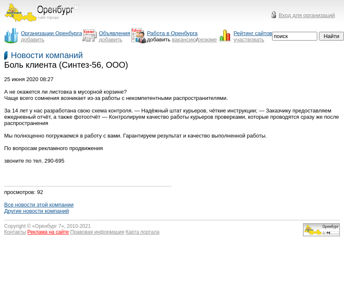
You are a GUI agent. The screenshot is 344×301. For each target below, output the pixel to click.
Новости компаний (47, 55)
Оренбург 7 (48, 226)
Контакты (15, 232)
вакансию (184, 39)
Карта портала (143, 232)
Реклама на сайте (48, 232)
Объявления (114, 33)
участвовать (249, 39)
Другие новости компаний (36, 211)
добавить (32, 39)
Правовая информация (97, 232)
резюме (207, 39)
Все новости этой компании (39, 205)
